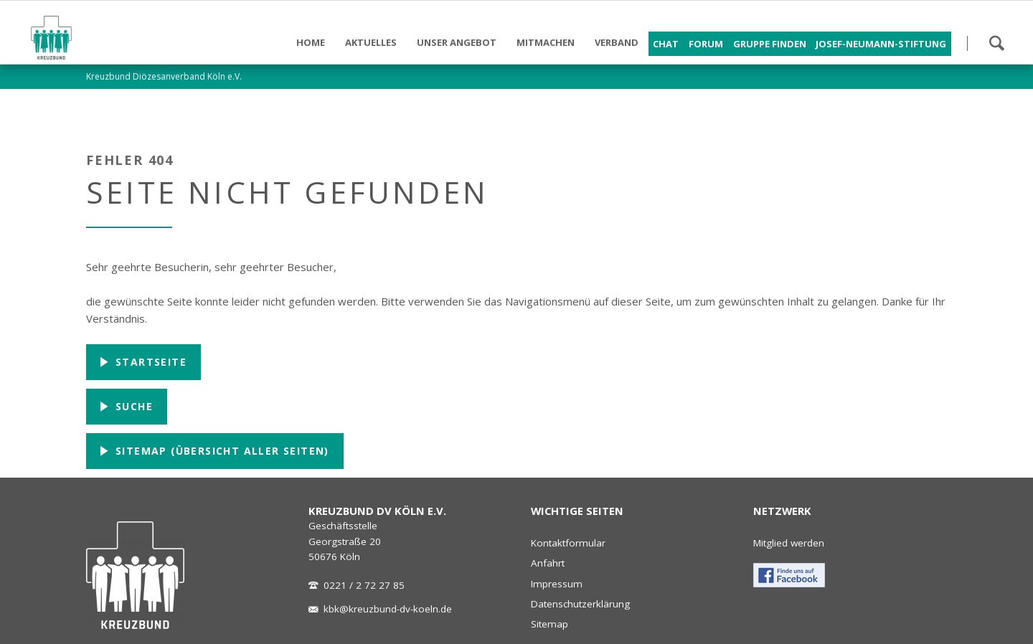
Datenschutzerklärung (580, 603)
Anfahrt (548, 563)
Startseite (149, 362)
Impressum (556, 583)
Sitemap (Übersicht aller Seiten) (220, 451)
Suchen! (996, 43)
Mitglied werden (788, 542)
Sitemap (549, 623)
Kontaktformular (568, 542)
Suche (132, 406)
